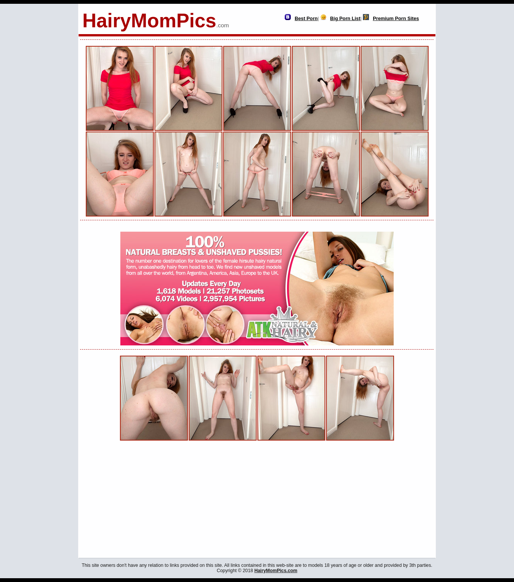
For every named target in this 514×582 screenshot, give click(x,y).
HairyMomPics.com (275, 570)
